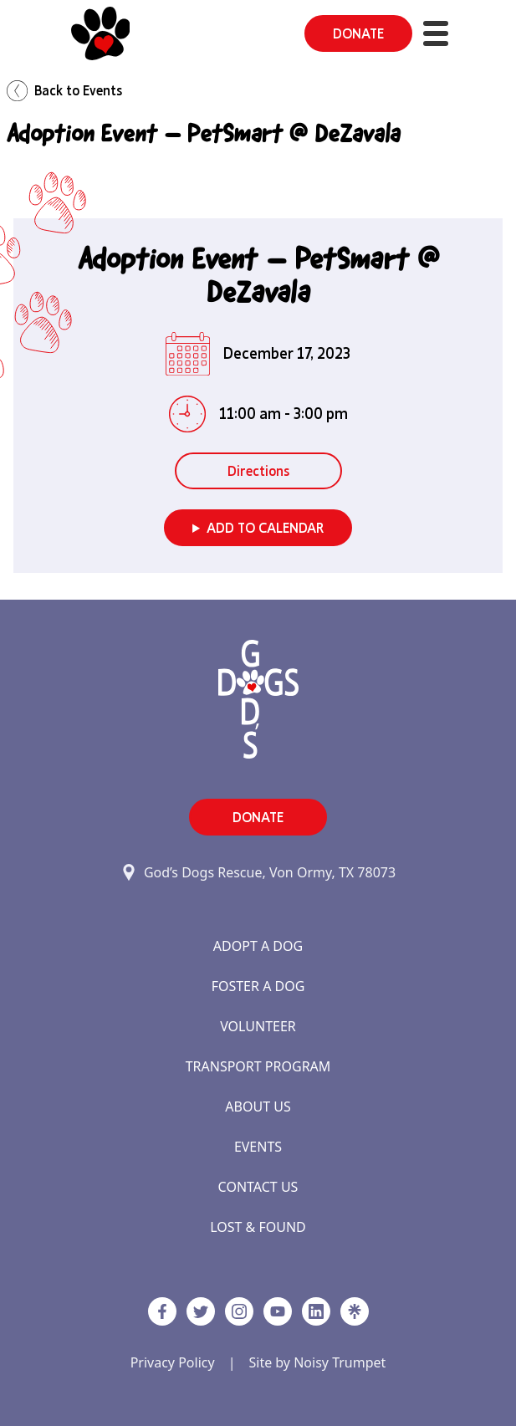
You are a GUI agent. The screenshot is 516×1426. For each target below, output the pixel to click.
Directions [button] (258, 470)
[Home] (100, 33)
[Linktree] (354, 1311)
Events (258, 1146)
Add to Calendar (265, 527)
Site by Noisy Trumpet (317, 1362)
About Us (257, 1106)
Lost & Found (258, 1227)
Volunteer (258, 1026)
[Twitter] (200, 1311)
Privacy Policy (172, 1362)
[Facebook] (162, 1311)
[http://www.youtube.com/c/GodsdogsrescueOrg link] (277, 1311)
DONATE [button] (358, 33)
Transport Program (258, 1066)
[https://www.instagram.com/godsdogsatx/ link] (239, 1311)
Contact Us (258, 1187)
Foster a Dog (258, 986)
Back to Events (64, 90)
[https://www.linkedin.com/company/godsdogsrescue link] (316, 1311)
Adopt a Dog (258, 946)
